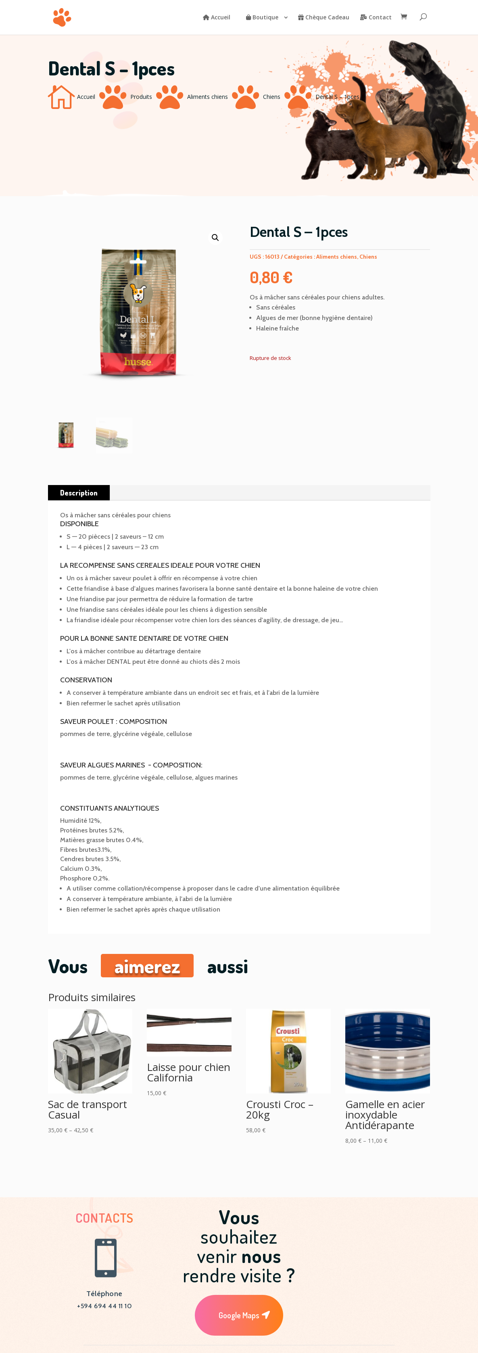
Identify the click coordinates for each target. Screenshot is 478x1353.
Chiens (271, 96)
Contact (376, 18)
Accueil (216, 18)
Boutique (262, 18)
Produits (141, 96)
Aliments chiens (207, 96)
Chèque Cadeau (323, 18)
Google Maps (239, 1315)
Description (79, 492)
